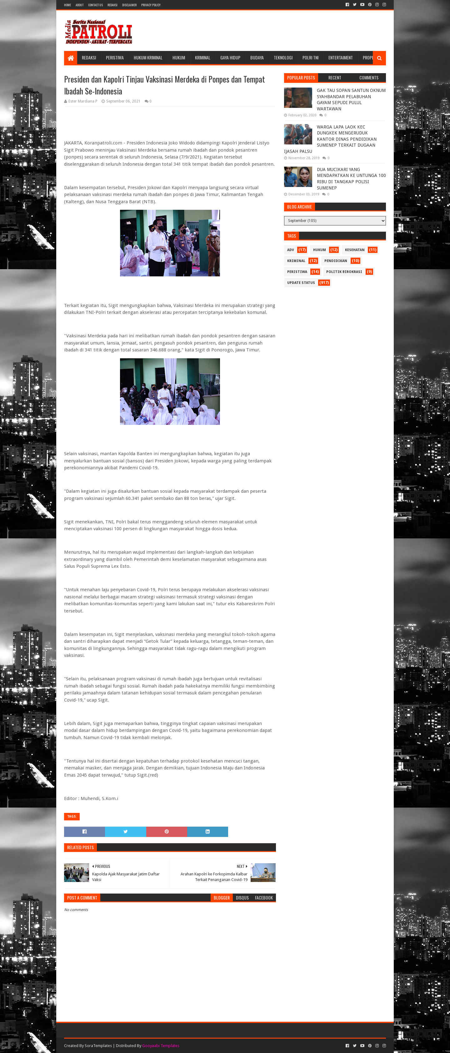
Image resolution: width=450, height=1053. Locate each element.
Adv (290, 250)
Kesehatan (355, 250)
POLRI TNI (310, 57)
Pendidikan (335, 261)
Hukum (178, 57)
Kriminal (202, 57)
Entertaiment (340, 57)
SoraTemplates (98, 1045)
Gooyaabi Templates (160, 1045)
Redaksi (113, 5)
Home (67, 5)
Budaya (257, 57)
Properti (371, 57)
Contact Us (95, 5)
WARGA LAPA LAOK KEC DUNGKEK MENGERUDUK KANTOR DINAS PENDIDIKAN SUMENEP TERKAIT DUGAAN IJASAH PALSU (330, 139)
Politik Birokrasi (344, 272)
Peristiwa (115, 57)
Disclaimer (129, 5)
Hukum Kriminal (148, 57)
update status (301, 283)
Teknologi (283, 57)
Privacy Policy (151, 5)
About (79, 5)
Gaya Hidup (230, 57)
